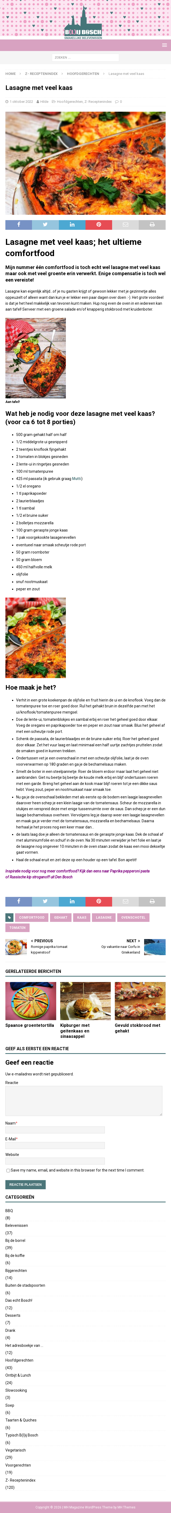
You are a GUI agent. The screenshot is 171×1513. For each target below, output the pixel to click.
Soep (9, 1405)
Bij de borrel (15, 1240)
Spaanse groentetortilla (29, 1025)
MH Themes (126, 1507)
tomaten (17, 928)
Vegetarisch (15, 1450)
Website (12, 1154)
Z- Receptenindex (41, 74)
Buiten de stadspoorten (25, 1285)
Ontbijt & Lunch (18, 1375)
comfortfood (31, 917)
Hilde (44, 102)
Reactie (11, 1083)
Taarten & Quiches (21, 1420)
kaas (81, 917)
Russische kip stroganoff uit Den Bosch (41, 877)
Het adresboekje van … (24, 1345)
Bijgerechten (16, 1270)
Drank (10, 1330)
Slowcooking (16, 1390)
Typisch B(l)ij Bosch (21, 1435)
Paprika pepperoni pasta (129, 871)
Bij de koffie (15, 1255)
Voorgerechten (18, 1465)
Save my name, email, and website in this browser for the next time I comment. (77, 1170)
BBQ (9, 1211)
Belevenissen (16, 1225)
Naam (10, 1123)
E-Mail (10, 1139)
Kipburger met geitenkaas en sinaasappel (75, 1031)
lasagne (104, 917)
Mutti (76, 479)
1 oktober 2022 (21, 102)
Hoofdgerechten (70, 102)
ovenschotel (133, 917)
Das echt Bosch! (18, 1300)
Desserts (12, 1315)
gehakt (60, 917)
